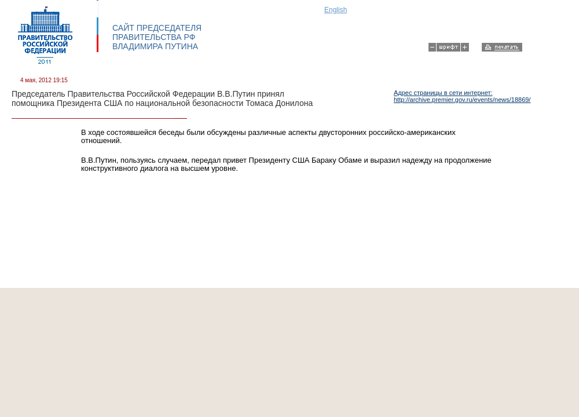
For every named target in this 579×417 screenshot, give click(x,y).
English (335, 10)
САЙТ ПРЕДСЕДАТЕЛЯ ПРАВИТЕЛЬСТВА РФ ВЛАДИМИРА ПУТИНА (156, 37)
